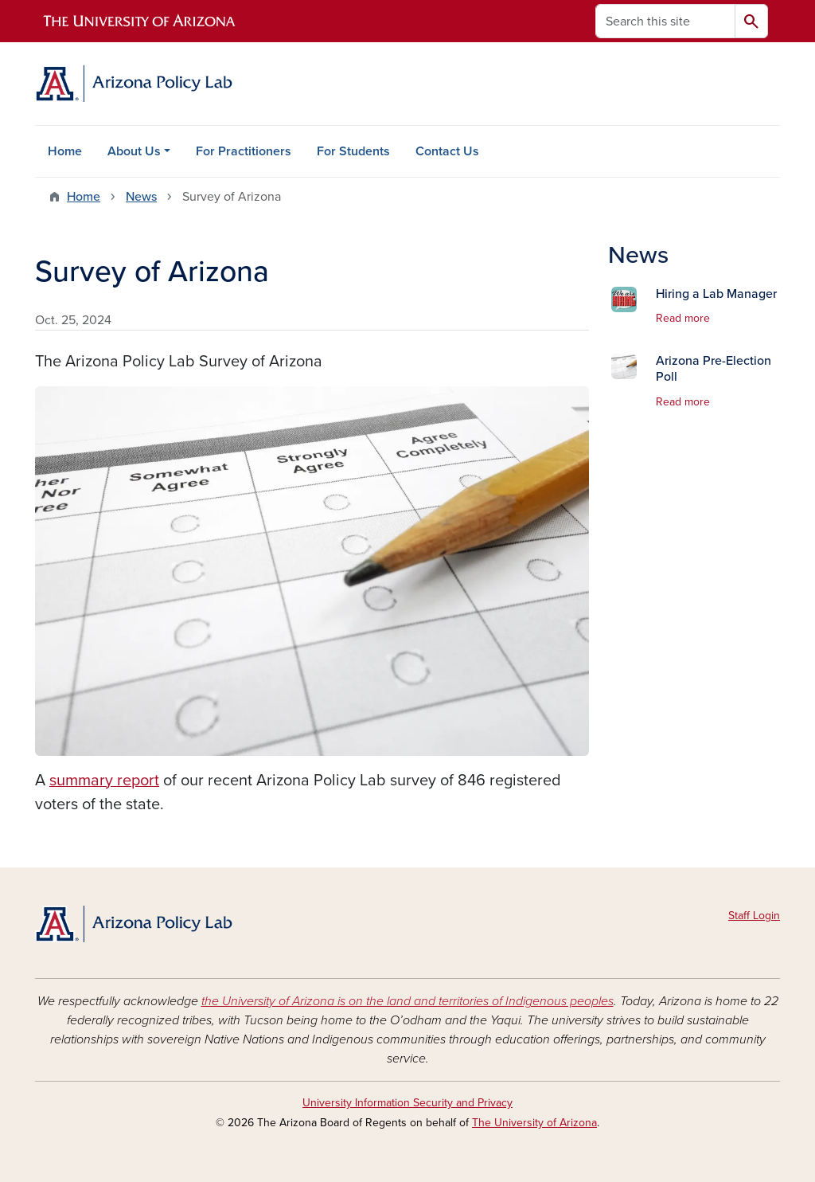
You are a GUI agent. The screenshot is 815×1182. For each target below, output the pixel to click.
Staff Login (754, 915)
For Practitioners (243, 151)
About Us (134, 151)
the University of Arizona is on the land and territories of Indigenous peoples (407, 1001)
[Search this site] (665, 21)
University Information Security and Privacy (407, 1103)
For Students (353, 151)
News (141, 197)
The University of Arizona (534, 1122)
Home (65, 151)
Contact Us (447, 151)
